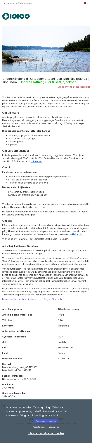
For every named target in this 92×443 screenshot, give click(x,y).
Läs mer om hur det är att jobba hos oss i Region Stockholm (32, 299)
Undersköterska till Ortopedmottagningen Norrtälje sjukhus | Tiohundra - (45, 80)
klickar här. (77, 234)
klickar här (36, 161)
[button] (86, 3)
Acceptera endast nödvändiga (46, 427)
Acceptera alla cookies (46, 421)
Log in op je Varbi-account (18, 3)
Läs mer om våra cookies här (46, 433)
